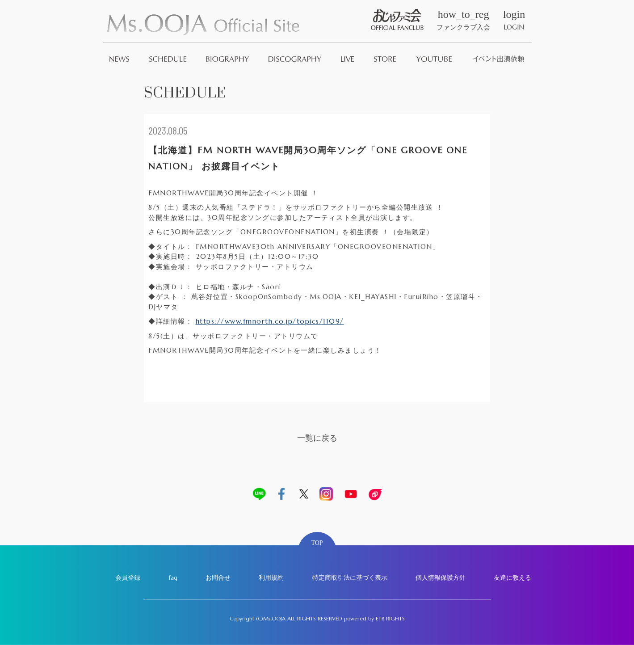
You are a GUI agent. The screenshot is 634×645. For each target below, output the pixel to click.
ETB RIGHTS (390, 618)
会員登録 (127, 577)
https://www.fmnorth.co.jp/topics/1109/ (270, 321)
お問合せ (218, 577)
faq (172, 577)
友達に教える (512, 577)
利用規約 (271, 577)
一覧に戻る (317, 438)
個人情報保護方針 (441, 577)
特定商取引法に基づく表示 (349, 577)
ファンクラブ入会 (463, 20)
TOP (317, 543)
